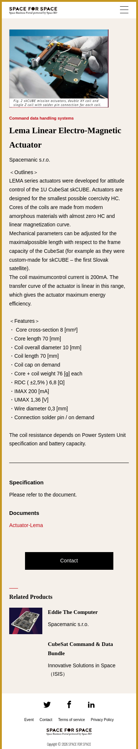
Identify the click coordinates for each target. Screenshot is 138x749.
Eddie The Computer (73, 612)
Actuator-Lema (26, 525)
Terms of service (71, 720)
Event (29, 720)
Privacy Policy (102, 720)
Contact (69, 560)
